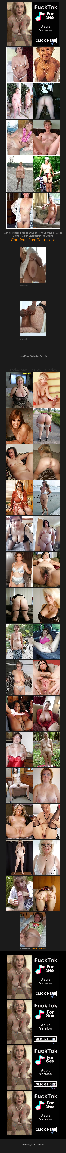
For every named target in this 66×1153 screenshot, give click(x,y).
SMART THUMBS (39, 948)
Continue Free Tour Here (33, 239)
